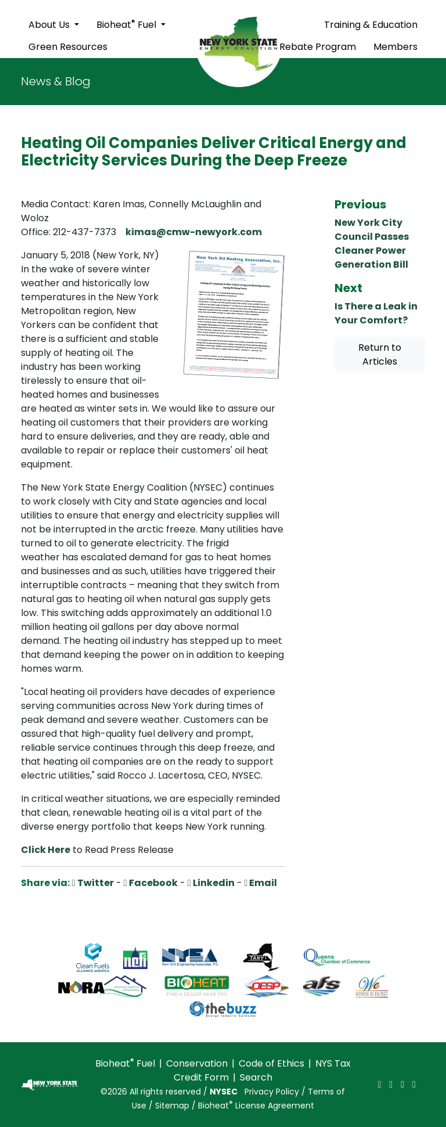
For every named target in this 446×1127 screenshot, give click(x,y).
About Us (50, 24)
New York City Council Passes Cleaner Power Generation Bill (371, 243)
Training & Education (371, 24)
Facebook (151, 883)
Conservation (197, 1063)
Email (261, 883)
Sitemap (172, 1105)
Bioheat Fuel (127, 24)
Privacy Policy (271, 1091)
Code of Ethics (271, 1063)
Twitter (93, 883)
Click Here (45, 849)
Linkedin (211, 883)
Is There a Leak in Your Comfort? (376, 313)
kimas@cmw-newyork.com (193, 232)
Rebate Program (317, 46)
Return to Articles (379, 354)
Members (395, 46)
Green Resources (67, 46)
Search (256, 1077)
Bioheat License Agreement (256, 1105)
